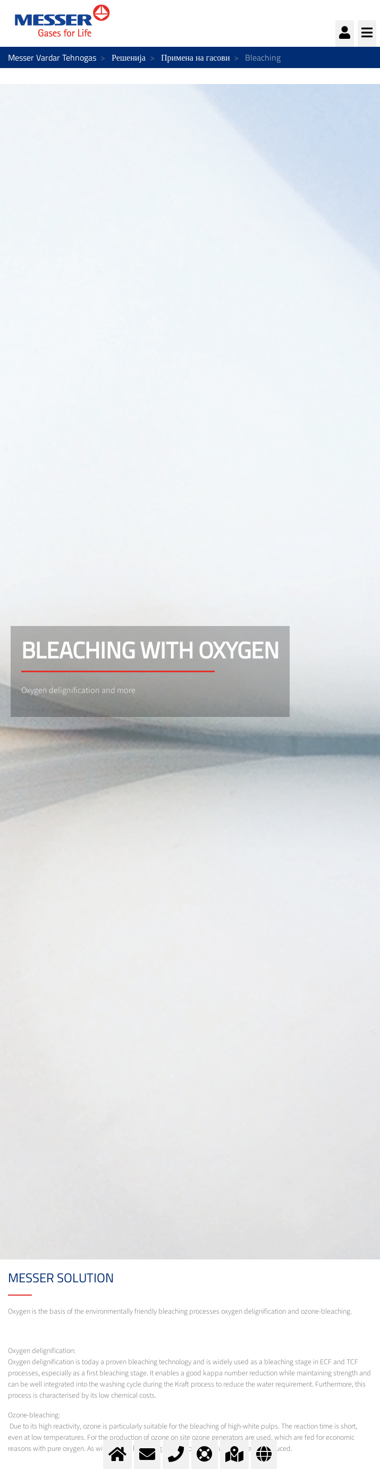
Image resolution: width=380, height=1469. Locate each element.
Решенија (129, 57)
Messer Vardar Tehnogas (52, 57)
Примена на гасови (195, 57)
